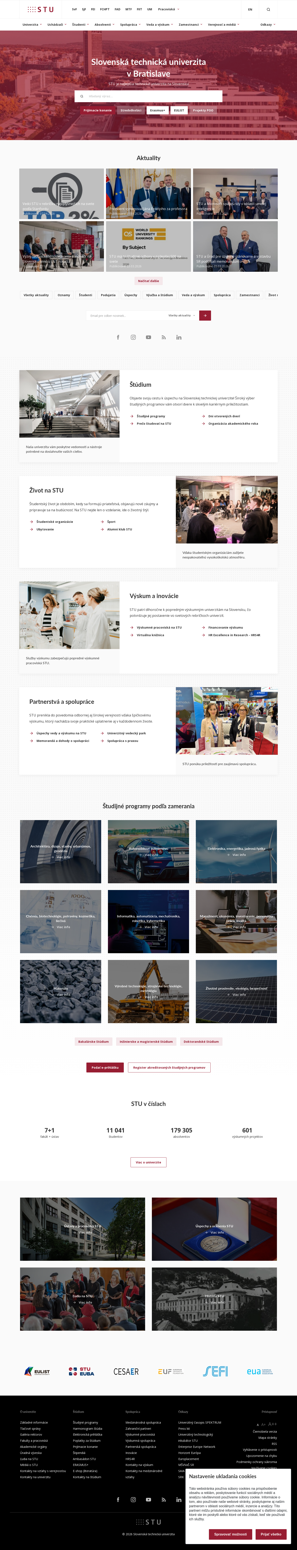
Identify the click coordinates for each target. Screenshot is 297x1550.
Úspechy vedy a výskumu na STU (61, 733)
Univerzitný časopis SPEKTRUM (199, 1422)
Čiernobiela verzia (265, 1432)
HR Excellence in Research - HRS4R (234, 635)
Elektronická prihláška (87, 1434)
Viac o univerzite (148, 1162)
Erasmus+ (157, 110)
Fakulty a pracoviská (34, 1441)
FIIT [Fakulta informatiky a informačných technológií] (139, 9)
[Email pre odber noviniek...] (125, 316)
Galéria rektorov (31, 1434)
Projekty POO (203, 110)
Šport (111, 522)
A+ (263, 1424)
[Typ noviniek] (181, 316)
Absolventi (103, 25)
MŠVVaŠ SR (186, 1465)
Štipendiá (79, 1453)
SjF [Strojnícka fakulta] (84, 9)
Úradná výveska (31, 1453)
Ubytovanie (45, 529)
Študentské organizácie (55, 522)
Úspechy (130, 295)
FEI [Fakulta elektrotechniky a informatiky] (93, 9)
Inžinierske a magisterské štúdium (146, 1042)
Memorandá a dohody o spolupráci (63, 741)
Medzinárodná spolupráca (143, 1422)
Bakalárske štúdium (93, 1042)
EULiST (179, 110)
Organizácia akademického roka (233, 424)
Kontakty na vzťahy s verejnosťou (43, 1471)
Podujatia (108, 295)
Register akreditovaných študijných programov (169, 1067)
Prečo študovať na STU (154, 424)
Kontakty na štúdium (87, 1477)
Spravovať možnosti (230, 1534)
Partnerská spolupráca (140, 1447)
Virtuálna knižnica (150, 635)
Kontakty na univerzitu (35, 1477)
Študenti (78, 25)
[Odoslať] (205, 316)
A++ (272, 1423)
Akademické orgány (33, 1447)
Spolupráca (128, 25)
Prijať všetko (271, 1534)
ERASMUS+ (81, 1465)
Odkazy (266, 25)
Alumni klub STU (119, 529)
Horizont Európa (189, 1453)
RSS (274, 1444)
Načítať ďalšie (148, 281)
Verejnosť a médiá (222, 25)
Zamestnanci (189, 25)
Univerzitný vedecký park (126, 733)
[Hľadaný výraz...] (148, 96)
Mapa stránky (267, 1438)
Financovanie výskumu (225, 627)
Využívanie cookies (264, 1468)
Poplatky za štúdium (87, 1441)
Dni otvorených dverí (224, 416)
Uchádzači (55, 25)
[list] (148, 295)
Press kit (184, 1429)
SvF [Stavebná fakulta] (74, 9)
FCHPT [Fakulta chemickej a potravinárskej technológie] (105, 9)
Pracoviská (167, 9)
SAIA (181, 1471)
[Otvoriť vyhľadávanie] (268, 9)
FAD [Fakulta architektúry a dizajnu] (117, 9)
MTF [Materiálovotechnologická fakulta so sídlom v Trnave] (128, 9)
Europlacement (188, 1459)
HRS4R (130, 1459)
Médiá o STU (29, 1465)
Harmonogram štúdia (87, 1429)
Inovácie (131, 1453)
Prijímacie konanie (98, 110)
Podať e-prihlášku (105, 1067)
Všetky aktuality (36, 295)
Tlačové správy (30, 1429)
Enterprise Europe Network (196, 1447)
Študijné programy (151, 416)
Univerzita (30, 25)
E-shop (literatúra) (85, 1471)
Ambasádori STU (84, 1459)
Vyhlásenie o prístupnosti (260, 1450)
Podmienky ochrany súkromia (256, 1462)
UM (149, 9)
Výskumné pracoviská (140, 1434)
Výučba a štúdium (159, 295)
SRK (181, 1477)
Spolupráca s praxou (122, 741)
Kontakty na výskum (139, 1465)
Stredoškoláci (131, 110)
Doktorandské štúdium (201, 1042)
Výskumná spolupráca (140, 1441)
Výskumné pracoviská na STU (159, 627)
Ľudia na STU (29, 1459)
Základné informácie (34, 1422)
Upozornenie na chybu (261, 1456)
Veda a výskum (157, 25)
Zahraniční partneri (138, 1429)
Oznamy (64, 295)
